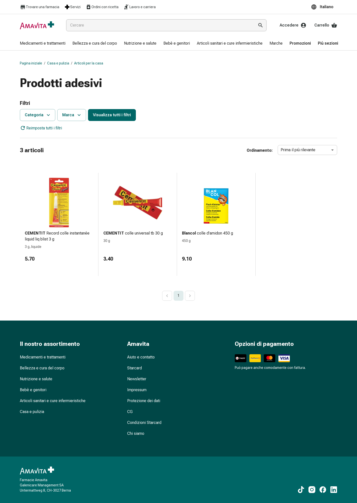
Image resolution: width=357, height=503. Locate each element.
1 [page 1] (178, 295)
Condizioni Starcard (144, 422)
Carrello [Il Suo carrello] (325, 25)
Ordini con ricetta (102, 7)
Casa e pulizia (58, 63)
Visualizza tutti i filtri (112, 115)
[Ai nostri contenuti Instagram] (311, 489)
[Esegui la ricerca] (261, 25)
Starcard (134, 368)
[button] (324, 7)
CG (130, 411)
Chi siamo (135, 433)
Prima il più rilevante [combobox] (298, 150)
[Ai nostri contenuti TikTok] (301, 489)
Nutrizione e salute (36, 379)
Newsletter (136, 379)
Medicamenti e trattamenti (42, 357)
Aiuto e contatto (141, 357)
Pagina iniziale (31, 63)
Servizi (72, 7)
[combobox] (159, 25)
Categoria (38, 115)
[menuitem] (42, 44)
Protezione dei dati (143, 400)
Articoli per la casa (88, 63)
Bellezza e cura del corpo (42, 368)
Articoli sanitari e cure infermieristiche (53, 400)
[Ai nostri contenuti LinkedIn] (333, 489)
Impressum (137, 389)
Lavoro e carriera (139, 7)
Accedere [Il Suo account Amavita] (293, 25)
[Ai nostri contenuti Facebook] (322, 489)
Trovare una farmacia (39, 7)
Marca (72, 115)
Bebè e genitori (33, 389)
